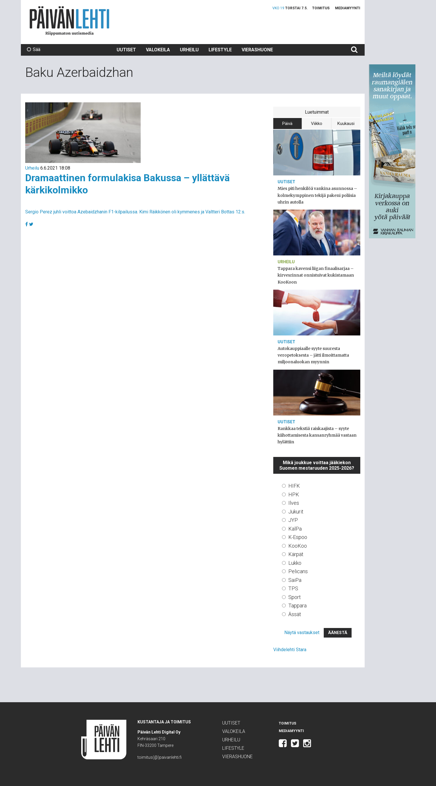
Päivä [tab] (287, 123)
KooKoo (297, 546)
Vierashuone (257, 49)
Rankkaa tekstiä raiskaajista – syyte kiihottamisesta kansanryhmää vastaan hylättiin (317, 435)
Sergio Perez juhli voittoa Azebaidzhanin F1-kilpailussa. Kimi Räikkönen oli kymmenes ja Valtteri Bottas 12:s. (135, 212)
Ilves (293, 503)
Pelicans (298, 571)
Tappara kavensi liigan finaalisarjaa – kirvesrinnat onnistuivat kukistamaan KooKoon (316, 275)
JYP (293, 520)
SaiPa (294, 580)
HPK (293, 494)
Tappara (297, 605)
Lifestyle (220, 49)
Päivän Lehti (69, 20)
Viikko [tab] (316, 123)
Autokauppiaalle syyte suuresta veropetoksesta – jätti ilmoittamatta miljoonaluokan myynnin (313, 355)
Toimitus (321, 8)
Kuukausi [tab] (345, 123)
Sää (33, 49)
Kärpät (295, 554)
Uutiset (126, 49)
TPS (293, 588)
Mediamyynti (347, 8)
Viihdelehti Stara (289, 649)
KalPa (295, 529)
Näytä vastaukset (301, 632)
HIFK (294, 486)
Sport (294, 597)
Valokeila (158, 49)
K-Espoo (297, 537)
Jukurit (295, 512)
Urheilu (189, 49)
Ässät (294, 614)
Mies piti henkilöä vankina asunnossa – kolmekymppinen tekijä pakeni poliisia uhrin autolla (317, 195)
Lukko (294, 563)
